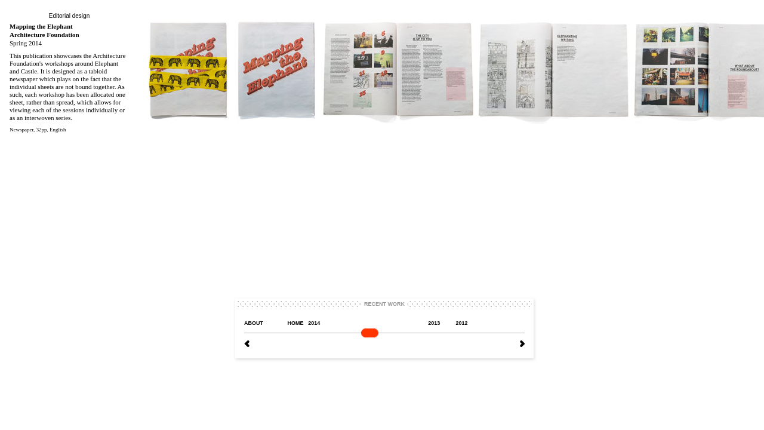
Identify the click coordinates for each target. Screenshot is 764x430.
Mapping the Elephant (41, 26)
